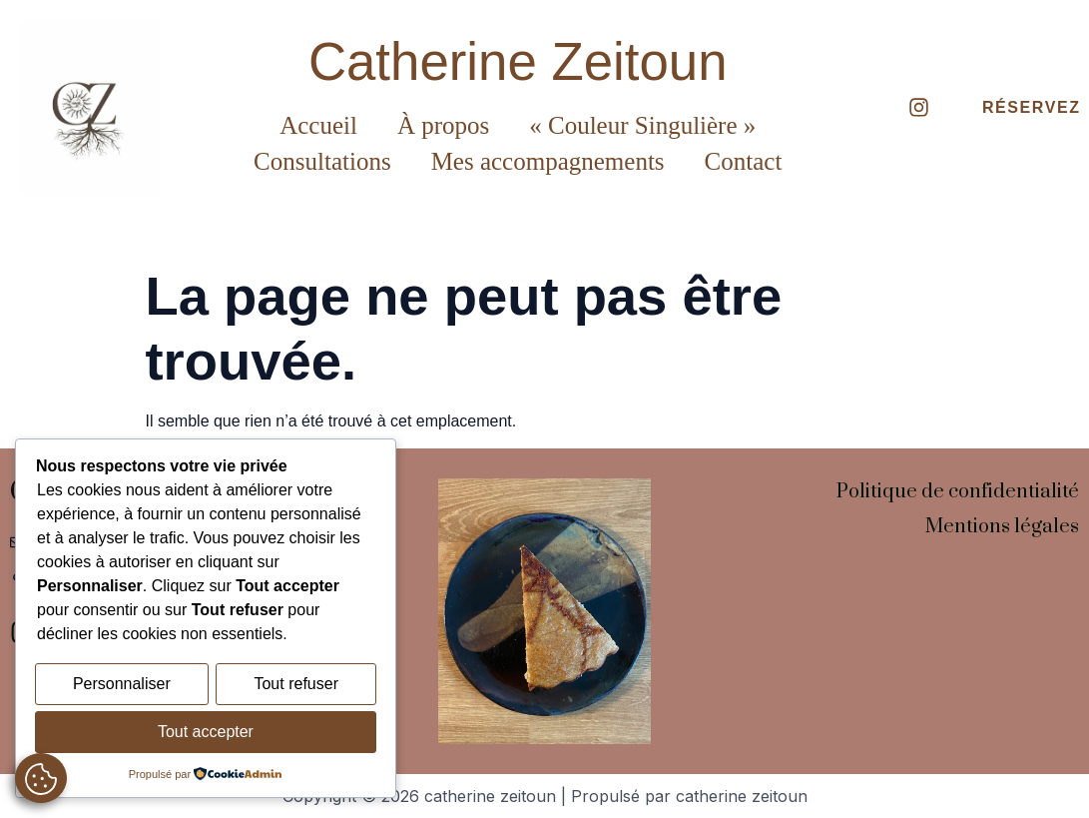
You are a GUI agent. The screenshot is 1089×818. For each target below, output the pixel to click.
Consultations (322, 161)
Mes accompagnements (548, 161)
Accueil (318, 125)
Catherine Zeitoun (518, 61)
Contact (744, 161)
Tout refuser (295, 686)
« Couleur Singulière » (642, 125)
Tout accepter (206, 732)
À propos (443, 125)
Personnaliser (122, 686)
